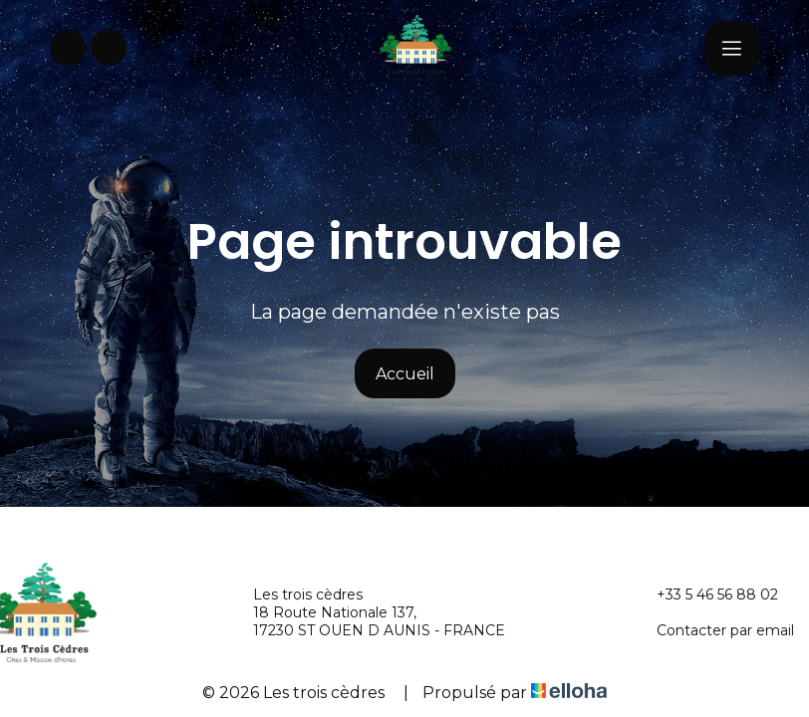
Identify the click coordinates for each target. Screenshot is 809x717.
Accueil (405, 373)
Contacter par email (714, 630)
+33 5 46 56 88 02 (706, 594)
